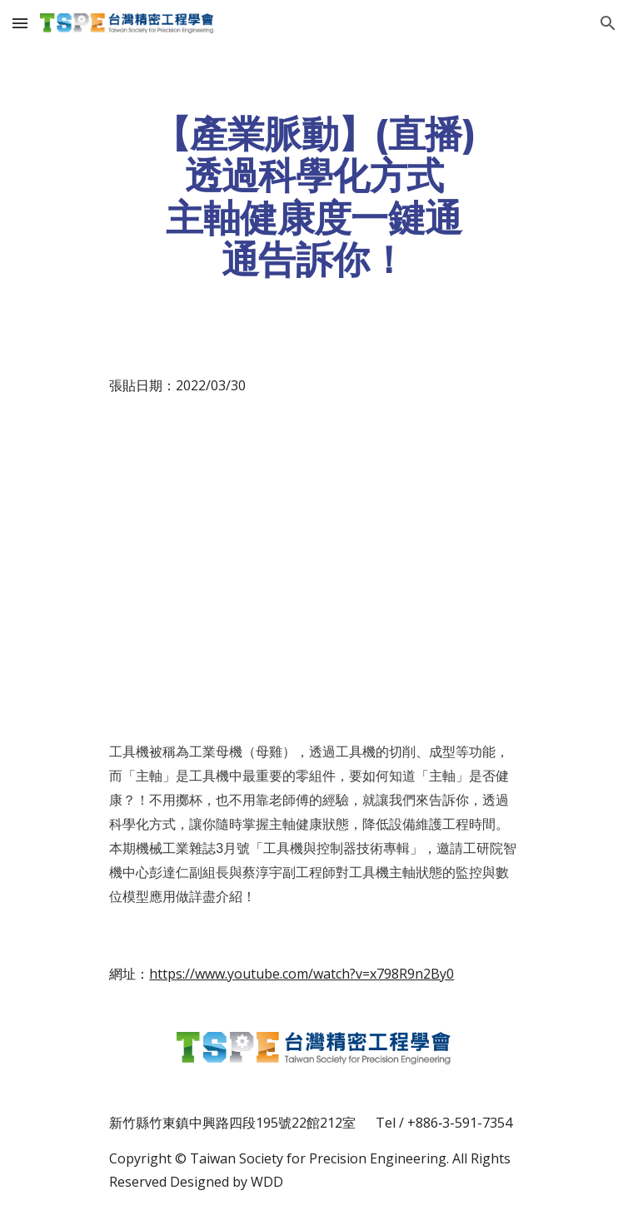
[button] (20, 23)
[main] (313, 196)
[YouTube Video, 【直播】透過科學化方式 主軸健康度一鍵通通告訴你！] (313, 568)
